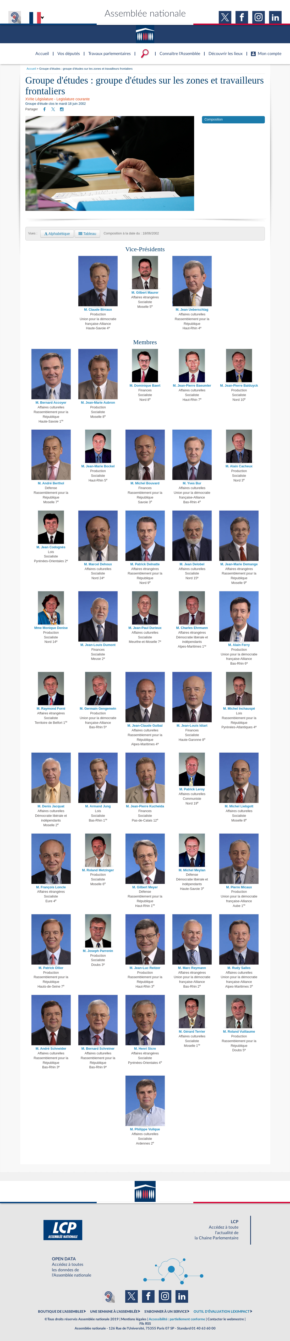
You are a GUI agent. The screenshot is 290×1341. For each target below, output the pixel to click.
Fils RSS (145, 1323)
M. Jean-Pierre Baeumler (192, 385)
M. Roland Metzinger (98, 870)
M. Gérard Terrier (192, 1031)
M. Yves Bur (192, 483)
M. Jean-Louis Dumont (98, 645)
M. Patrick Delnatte (145, 564)
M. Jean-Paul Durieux (144, 628)
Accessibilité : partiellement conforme (177, 1319)
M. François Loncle (51, 887)
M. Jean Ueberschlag (192, 309)
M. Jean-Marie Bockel (97, 466)
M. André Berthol (51, 483)
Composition (214, 119)
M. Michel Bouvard (144, 483)
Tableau (87, 234)
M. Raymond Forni (51, 708)
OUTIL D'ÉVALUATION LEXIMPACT (222, 1311)
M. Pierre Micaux (239, 887)
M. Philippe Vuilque (145, 1129)
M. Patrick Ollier (51, 968)
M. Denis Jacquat (50, 806)
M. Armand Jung (98, 806)
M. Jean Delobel (192, 564)
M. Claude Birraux (98, 309)
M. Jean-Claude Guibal (144, 725)
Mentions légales (133, 1319)
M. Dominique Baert (145, 385)
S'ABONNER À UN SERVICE (165, 1311)
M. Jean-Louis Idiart (192, 725)
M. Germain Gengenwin (98, 708)
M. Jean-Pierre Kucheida (145, 806)
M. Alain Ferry (239, 645)
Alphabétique (57, 234)
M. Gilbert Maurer (145, 292)
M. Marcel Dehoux (98, 564)
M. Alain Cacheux (239, 466)
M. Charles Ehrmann (192, 628)
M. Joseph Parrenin (98, 951)
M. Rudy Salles (238, 968)
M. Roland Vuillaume (239, 1031)
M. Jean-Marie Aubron (98, 402)
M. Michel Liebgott (239, 806)
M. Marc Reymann (192, 968)
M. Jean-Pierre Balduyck (239, 385)
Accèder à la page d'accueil (40, 50)
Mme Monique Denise (51, 628)
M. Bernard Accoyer (51, 402)
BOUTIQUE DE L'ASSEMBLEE (60, 1311)
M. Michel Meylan (192, 870)
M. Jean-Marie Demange (239, 564)
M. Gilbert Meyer (145, 887)
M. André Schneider (51, 1048)
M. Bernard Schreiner (97, 1048)
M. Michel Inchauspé (239, 708)
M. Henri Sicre (145, 1048)
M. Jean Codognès (50, 547)
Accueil (31, 68)
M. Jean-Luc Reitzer (145, 968)
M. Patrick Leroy (192, 789)
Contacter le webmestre (225, 1319)
